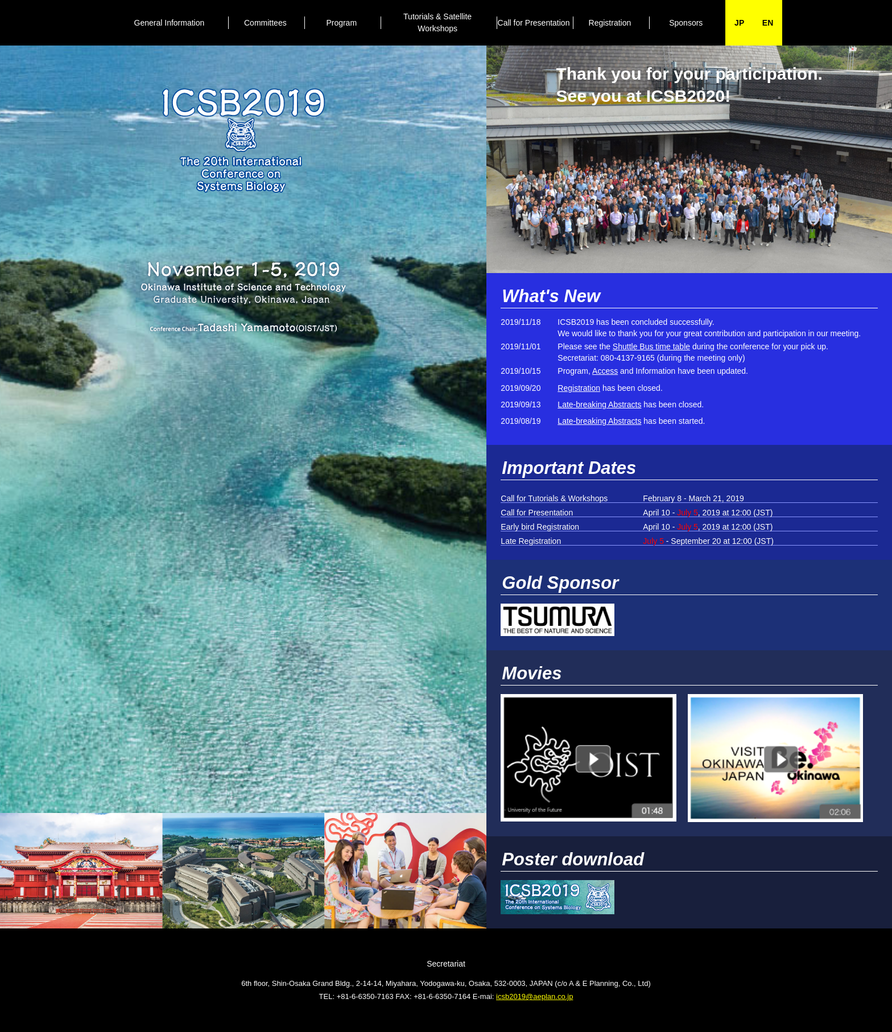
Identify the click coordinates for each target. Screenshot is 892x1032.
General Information (169, 22)
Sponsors (686, 22)
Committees (265, 22)
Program (341, 22)
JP (739, 22)
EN (767, 22)
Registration (610, 22)
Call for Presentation (534, 22)
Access (605, 370)
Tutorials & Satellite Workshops (437, 22)
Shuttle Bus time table (651, 346)
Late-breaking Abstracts (599, 404)
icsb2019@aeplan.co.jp (534, 996)
